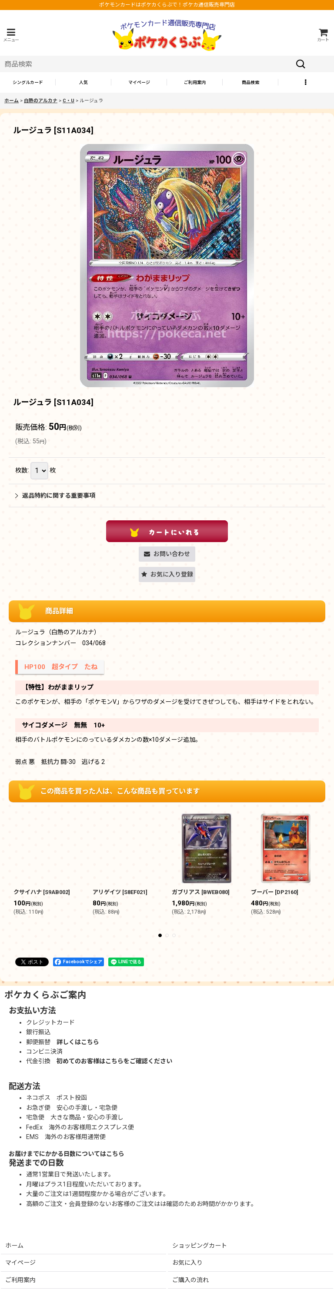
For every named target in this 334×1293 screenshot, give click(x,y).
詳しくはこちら (78, 1041)
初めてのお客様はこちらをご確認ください (114, 1061)
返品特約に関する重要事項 (55, 495)
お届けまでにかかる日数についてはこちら (66, 1153)
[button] (11, 35)
